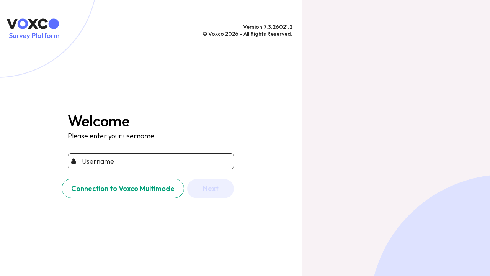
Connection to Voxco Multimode (123, 188)
